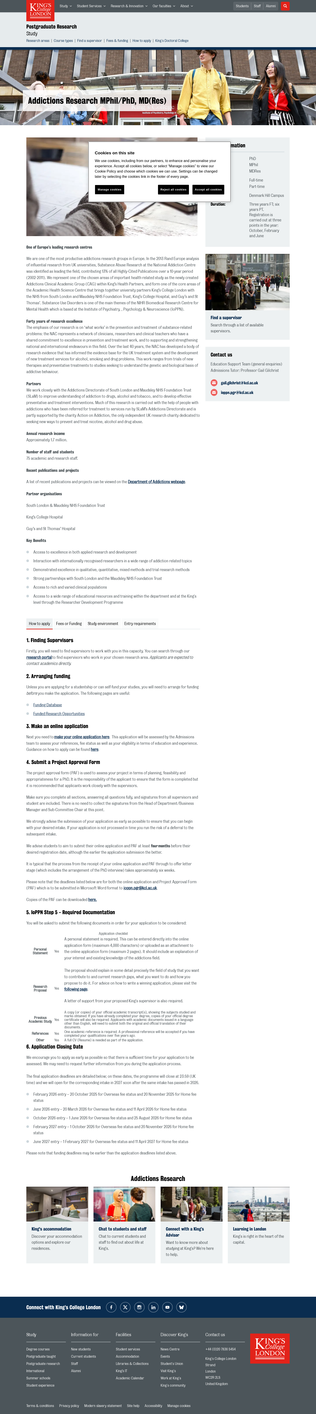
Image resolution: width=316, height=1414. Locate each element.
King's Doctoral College (172, 41)
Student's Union (180, 1365)
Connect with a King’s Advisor (185, 1232)
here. (92, 900)
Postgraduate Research (51, 26)
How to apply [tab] (39, 624)
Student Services (92, 7)
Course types (63, 41)
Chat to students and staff (122, 1229)
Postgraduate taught (46, 1357)
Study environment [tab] (103, 624)
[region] (159, 171)
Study (67, 7)
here (94, 750)
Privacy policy (69, 1406)
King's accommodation (51, 1229)
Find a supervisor (89, 41)
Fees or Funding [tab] (69, 624)
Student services (135, 1350)
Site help (133, 1406)
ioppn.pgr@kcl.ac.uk (140, 888)
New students (91, 1350)
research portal (39, 658)
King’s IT (135, 1372)
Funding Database (47, 705)
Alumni (271, 6)
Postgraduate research (46, 1365)
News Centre (180, 1350)
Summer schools (46, 1379)
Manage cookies (178, 1406)
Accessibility (153, 1406)
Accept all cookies (208, 189)
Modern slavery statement (103, 1406)
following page (75, 990)
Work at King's (180, 1379)
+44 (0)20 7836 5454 (220, 1349)
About (188, 7)
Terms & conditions (40, 1406)
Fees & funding (117, 41)
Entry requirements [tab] (140, 624)
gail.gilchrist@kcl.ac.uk (239, 383)
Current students (91, 1357)
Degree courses (46, 1350)
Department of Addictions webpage (156, 482)
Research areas (37, 41)
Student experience (46, 1386)
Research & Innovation (130, 7)
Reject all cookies (173, 189)
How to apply (142, 41)
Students (242, 6)
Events (180, 1357)
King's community (180, 1386)
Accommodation (135, 1357)
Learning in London (249, 1229)
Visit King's (180, 1372)
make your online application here (81, 737)
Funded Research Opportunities (59, 714)
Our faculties (165, 7)
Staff (257, 6)
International (46, 1372)
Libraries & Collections (135, 1365)
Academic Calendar (135, 1379)
